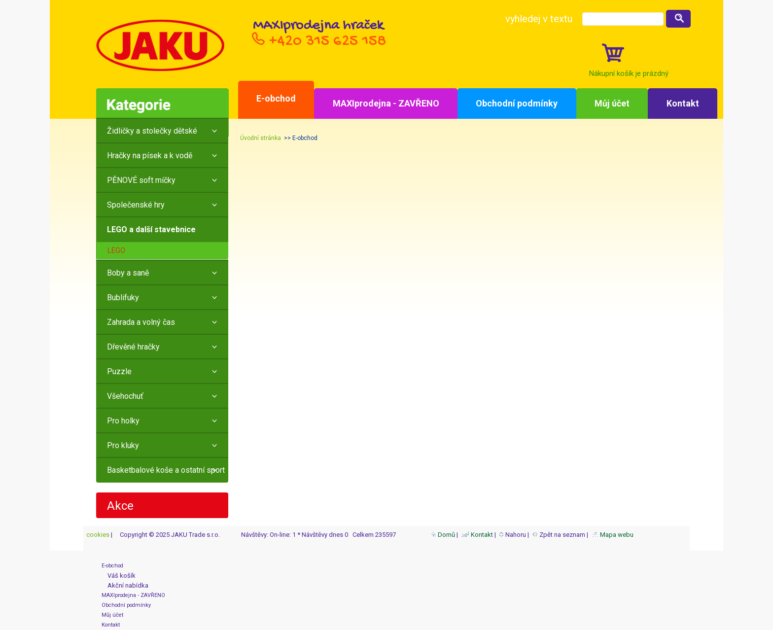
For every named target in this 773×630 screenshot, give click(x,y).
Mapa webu (612, 534)
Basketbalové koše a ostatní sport (166, 470)
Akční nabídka (125, 585)
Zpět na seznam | (561, 534)
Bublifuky (123, 297)
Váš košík (119, 575)
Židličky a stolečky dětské (152, 131)
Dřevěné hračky (133, 346)
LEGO (116, 250)
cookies (97, 534)
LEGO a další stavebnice (151, 229)
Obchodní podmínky (517, 103)
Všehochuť (125, 396)
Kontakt (683, 103)
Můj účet (612, 103)
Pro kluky (123, 445)
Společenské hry (136, 205)
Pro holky (123, 420)
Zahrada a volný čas (141, 322)
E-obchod (276, 98)
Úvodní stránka (260, 138)
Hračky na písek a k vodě (149, 155)
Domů (443, 534)
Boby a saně (128, 273)
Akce (120, 506)
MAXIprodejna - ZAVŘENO (386, 103)
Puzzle (119, 371)
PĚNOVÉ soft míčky (141, 180)
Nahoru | (514, 534)
